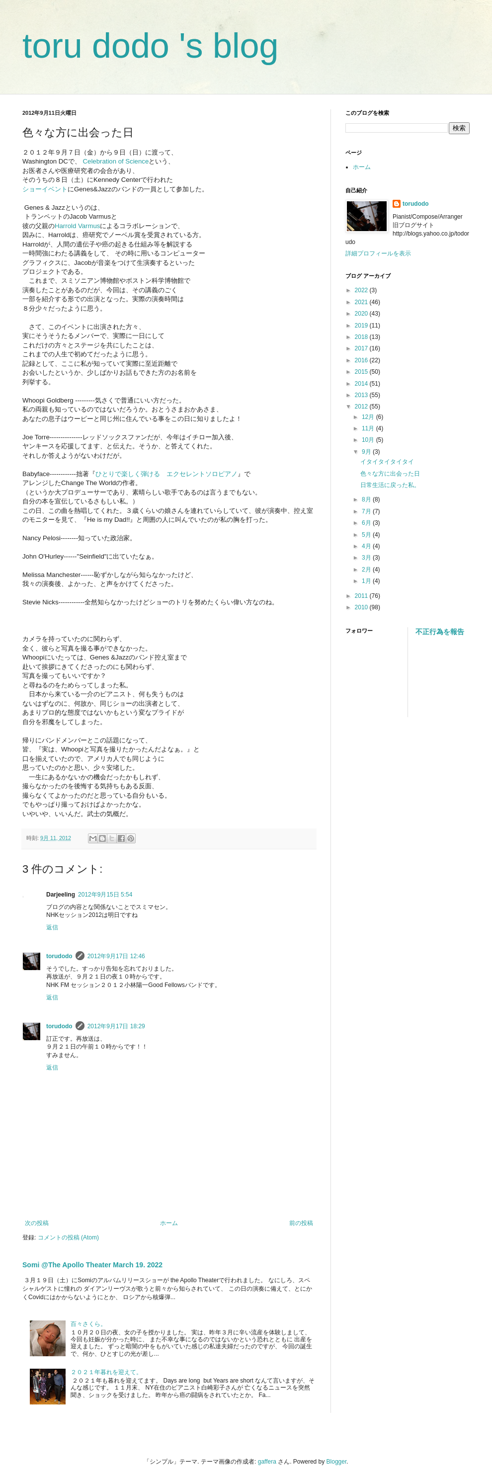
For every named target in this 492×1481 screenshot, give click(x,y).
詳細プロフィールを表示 (378, 253)
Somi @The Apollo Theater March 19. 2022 (92, 1265)
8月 (367, 499)
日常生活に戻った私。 (390, 485)
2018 (362, 336)
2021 (362, 302)
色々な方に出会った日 (390, 473)
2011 (362, 595)
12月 (369, 416)
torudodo (59, 956)
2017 (362, 348)
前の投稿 (301, 1223)
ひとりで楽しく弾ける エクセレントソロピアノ (166, 474)
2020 (362, 313)
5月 (367, 534)
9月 (367, 451)
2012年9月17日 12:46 (116, 956)
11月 (369, 428)
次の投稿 (37, 1223)
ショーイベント (45, 189)
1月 (367, 580)
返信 (52, 927)
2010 (362, 607)
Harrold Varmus (77, 226)
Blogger (337, 1461)
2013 (362, 395)
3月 (367, 557)
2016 (362, 360)
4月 (367, 546)
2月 (367, 569)
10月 (369, 439)
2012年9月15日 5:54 (105, 894)
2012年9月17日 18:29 (116, 1026)
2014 (362, 383)
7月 (367, 511)
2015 (362, 371)
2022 (362, 290)
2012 (362, 406)
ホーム (169, 1223)
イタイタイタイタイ (387, 461)
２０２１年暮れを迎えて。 (106, 1372)
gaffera (267, 1461)
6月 (367, 522)
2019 (362, 325)
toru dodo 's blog (150, 45)
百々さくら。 (88, 1323)
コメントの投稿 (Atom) (68, 1237)
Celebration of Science (116, 161)
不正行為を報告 (439, 632)
